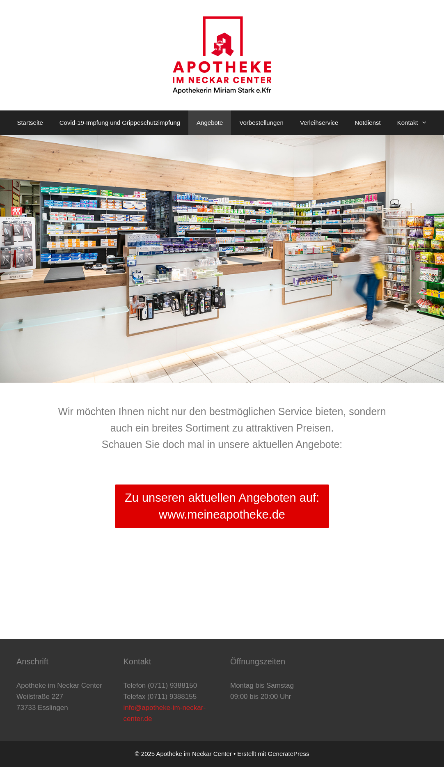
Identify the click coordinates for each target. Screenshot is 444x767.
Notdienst (367, 122)
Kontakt (416, 122)
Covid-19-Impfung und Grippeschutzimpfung (120, 122)
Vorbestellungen (261, 122)
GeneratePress (288, 753)
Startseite (30, 122)
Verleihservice (319, 122)
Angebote (210, 122)
